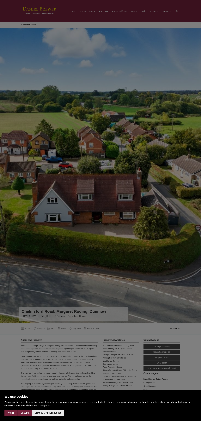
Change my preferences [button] (48, 413)
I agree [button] (11, 413)
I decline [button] (25, 413)
